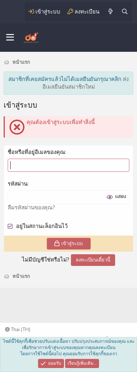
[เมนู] (10, 37)
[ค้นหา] (125, 11)
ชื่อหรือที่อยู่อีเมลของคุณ (36, 152)
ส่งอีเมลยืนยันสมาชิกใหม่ (85, 82)
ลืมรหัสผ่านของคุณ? (31, 207)
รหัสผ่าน (17, 183)
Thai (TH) (17, 329)
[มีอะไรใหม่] (110, 11)
